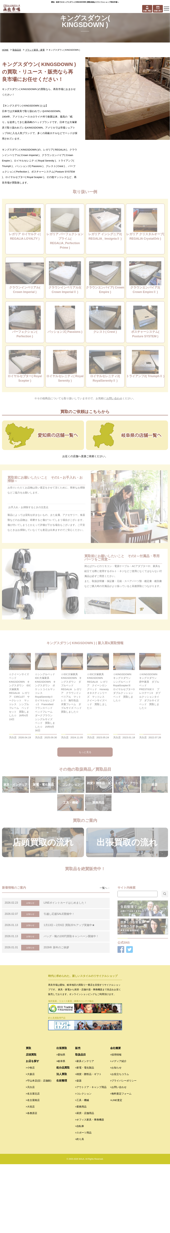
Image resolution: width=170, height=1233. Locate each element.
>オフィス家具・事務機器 (89, 1188)
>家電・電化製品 (84, 1136)
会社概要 (115, 1117)
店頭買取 (31, 1123)
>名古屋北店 (33, 1162)
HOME (5, 50)
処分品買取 (63, 1136)
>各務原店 (31, 1182)
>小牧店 (30, 1136)
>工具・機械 (82, 1169)
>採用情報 (116, 1123)
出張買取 (61, 1117)
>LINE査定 (116, 1169)
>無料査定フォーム (121, 1162)
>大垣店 (30, 1175)
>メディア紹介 (118, 1130)
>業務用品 (81, 1175)
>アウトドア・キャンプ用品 (91, 1156)
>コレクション (83, 1162)
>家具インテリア (84, 1130)
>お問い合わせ (118, 1156)
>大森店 (30, 1143)
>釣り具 (79, 1208)
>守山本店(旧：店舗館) (39, 1149)
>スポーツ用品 (83, 1201)
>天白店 (30, 1156)
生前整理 (61, 1149)
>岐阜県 (60, 1130)
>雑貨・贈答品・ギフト (88, 1143)
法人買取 (61, 1143)
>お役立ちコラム (119, 1143)
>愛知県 (60, 1123)
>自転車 (79, 1195)
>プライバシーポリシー (123, 1149)
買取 (28, 1117)
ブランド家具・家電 (35, 50)
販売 (77, 1117)
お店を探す (32, 1129)
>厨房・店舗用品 (84, 1182)
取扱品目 (16, 50)
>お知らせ (116, 1136)
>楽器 (78, 1149)
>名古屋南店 (33, 1169)
